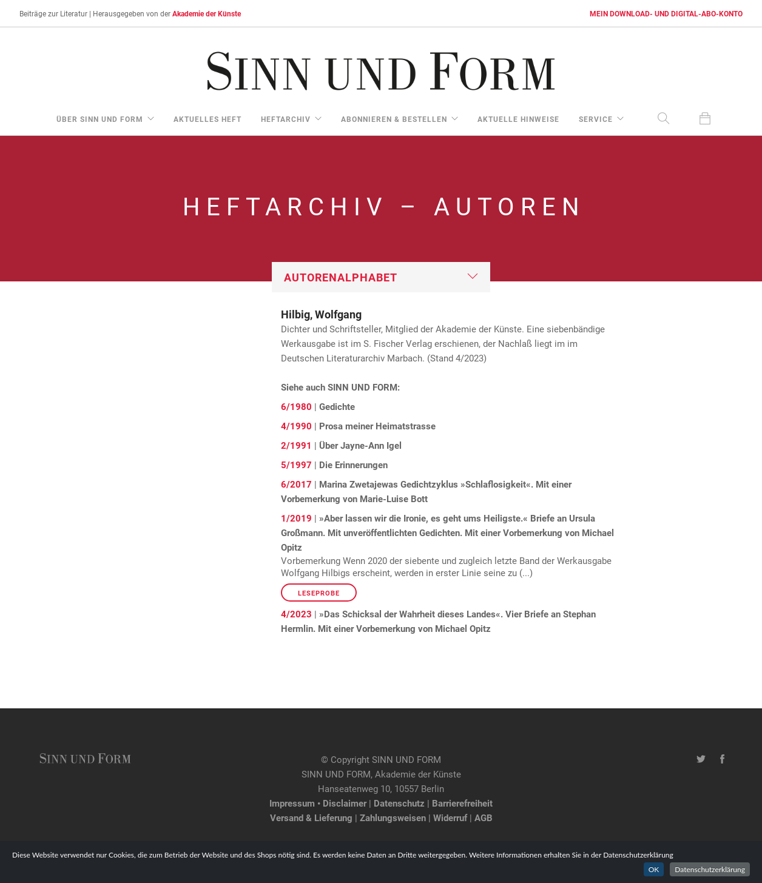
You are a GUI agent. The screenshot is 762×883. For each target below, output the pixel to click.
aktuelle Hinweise (518, 119)
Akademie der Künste (206, 13)
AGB (483, 817)
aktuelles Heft (207, 119)
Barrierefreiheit (462, 803)
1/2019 (296, 518)
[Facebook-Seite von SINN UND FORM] (722, 759)
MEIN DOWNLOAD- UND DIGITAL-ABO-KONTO (666, 13)
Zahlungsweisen (393, 817)
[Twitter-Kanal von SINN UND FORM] (701, 759)
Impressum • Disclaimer (317, 803)
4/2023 (296, 614)
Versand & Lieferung (311, 817)
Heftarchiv (286, 119)
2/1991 (296, 445)
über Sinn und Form (99, 119)
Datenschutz (399, 803)
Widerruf (450, 817)
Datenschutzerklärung (710, 875)
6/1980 (296, 406)
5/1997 (296, 464)
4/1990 (296, 426)
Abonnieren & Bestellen (394, 119)
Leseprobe (319, 592)
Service (596, 119)
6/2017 (296, 484)
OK (654, 875)
